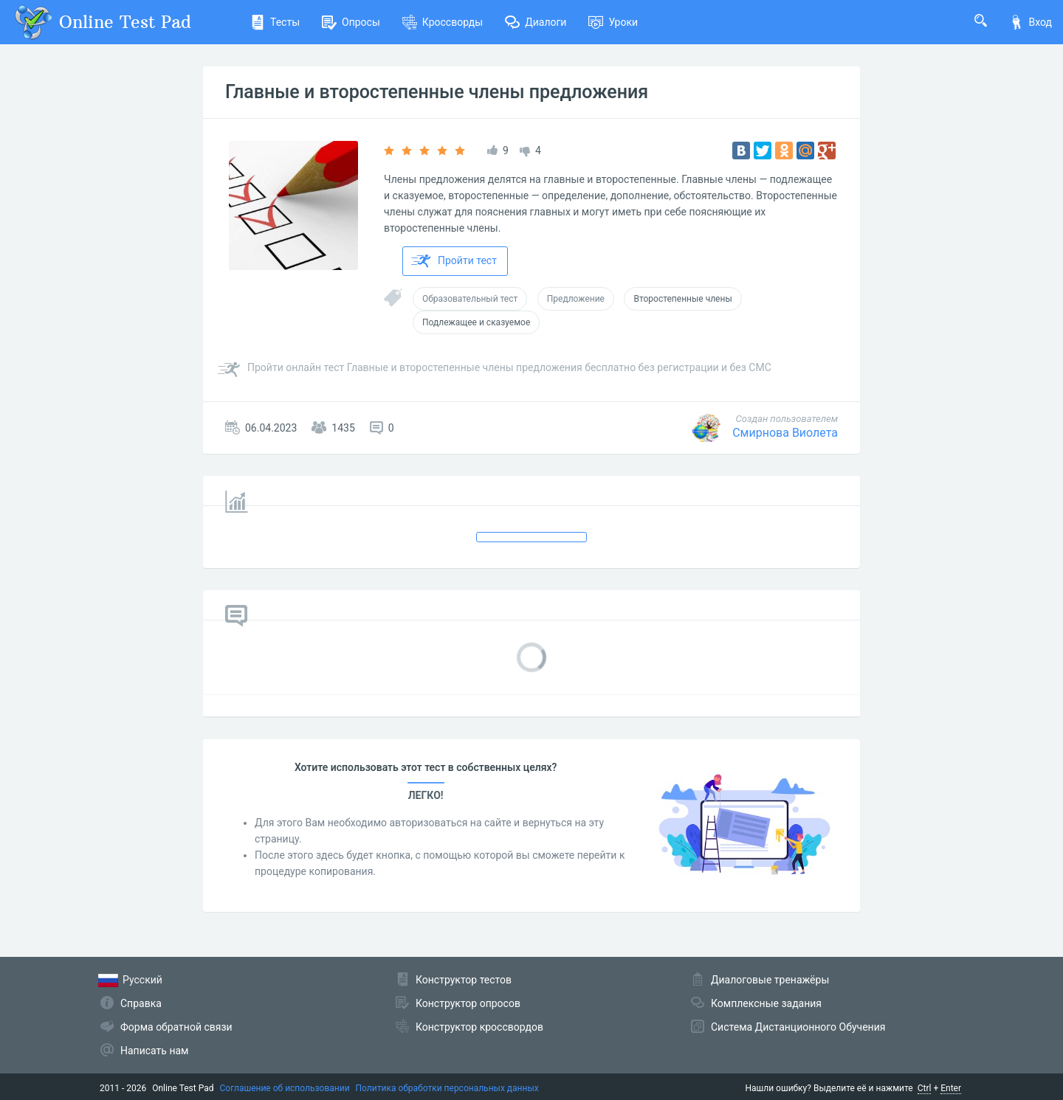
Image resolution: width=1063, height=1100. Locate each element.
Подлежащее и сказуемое (476, 322)
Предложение (576, 299)
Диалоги (535, 22)
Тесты (275, 22)
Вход (1030, 22)
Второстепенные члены (682, 299)
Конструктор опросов (468, 1003)
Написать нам (154, 1050)
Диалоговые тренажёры (770, 980)
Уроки (613, 22)
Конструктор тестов (464, 980)
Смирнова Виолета (785, 433)
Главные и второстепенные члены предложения (436, 92)
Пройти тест (454, 261)
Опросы (351, 22)
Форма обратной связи (176, 1027)
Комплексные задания (766, 1003)
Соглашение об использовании (285, 1088)
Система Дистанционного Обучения (798, 1027)
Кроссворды (442, 22)
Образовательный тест (469, 299)
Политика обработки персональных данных (447, 1088)
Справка (141, 1003)
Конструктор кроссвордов (479, 1027)
